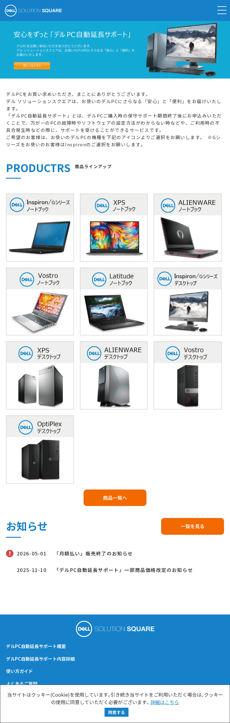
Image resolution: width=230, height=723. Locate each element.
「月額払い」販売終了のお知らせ (93, 553)
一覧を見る (193, 526)
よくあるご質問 (21, 683)
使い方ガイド (19, 671)
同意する (116, 712)
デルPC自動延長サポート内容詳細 (40, 659)
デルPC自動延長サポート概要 (36, 646)
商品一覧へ (115, 497)
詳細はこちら (164, 702)
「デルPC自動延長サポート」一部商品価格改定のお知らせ (123, 569)
